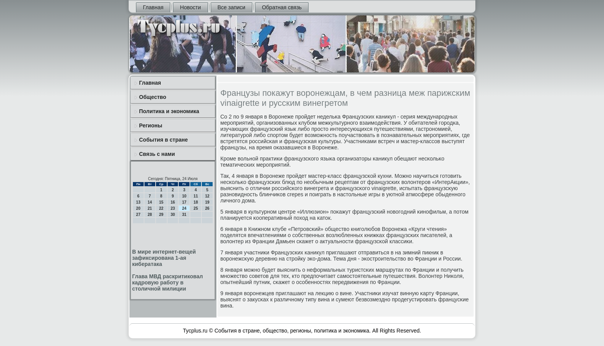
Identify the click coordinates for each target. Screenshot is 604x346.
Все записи (231, 7)
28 (150, 214)
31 (184, 214)
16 (173, 202)
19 (207, 202)
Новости (190, 7)
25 (196, 208)
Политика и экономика (169, 111)
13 (138, 202)
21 (150, 208)
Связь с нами (157, 154)
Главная (153, 7)
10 (184, 196)
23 (173, 208)
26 (207, 208)
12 (207, 196)
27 (138, 214)
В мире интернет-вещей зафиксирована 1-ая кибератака (164, 258)
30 (173, 214)
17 (184, 202)
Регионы (150, 125)
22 (161, 208)
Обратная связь (282, 7)
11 (196, 196)
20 (138, 208)
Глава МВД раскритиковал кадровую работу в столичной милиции (167, 282)
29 (161, 214)
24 (184, 208)
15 (161, 202)
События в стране (163, 140)
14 (150, 202)
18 (196, 202)
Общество (152, 97)
